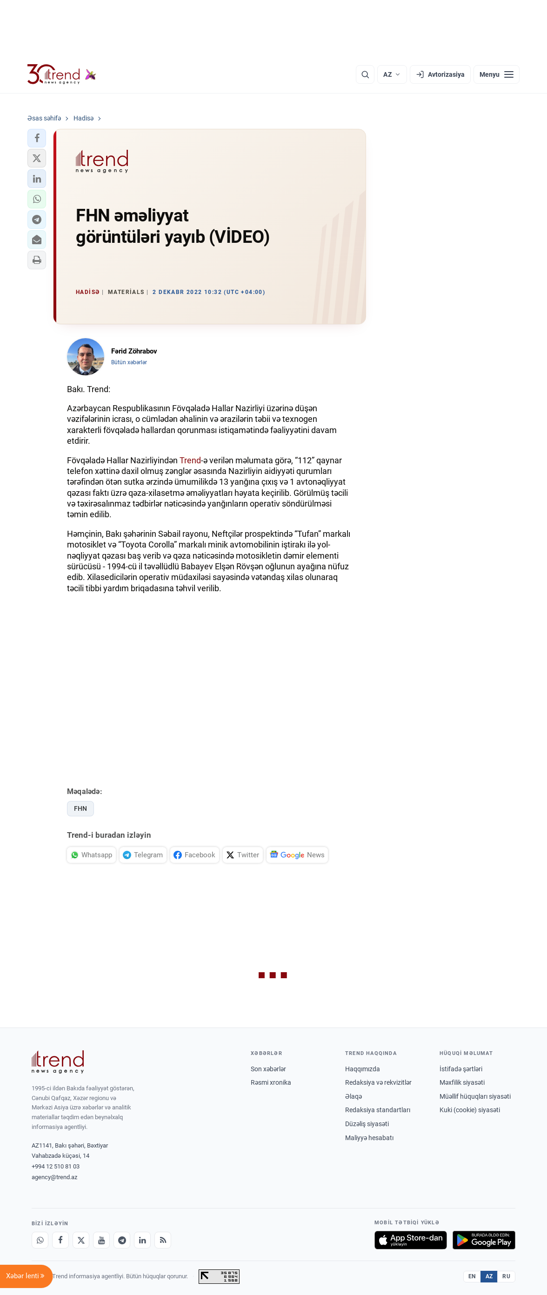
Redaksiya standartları (377, 1110)
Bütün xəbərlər (129, 362)
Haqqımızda (362, 1069)
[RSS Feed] (162, 1240)
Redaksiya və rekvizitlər (378, 1082)
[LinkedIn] (142, 1240)
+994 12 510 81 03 (56, 1166)
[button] (37, 138)
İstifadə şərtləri (461, 1069)
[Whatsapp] (40, 1240)
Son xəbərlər (268, 1069)
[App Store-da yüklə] (410, 1240)
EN (472, 1276)
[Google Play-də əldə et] (484, 1240)
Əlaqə (353, 1096)
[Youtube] (101, 1240)
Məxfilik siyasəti (462, 1082)
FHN (80, 808)
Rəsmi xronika (271, 1082)
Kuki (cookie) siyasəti (470, 1110)
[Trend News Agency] (58, 1062)
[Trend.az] (61, 74)
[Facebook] (60, 1240)
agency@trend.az (54, 1177)
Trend (190, 460)
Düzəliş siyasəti (367, 1124)
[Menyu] (497, 74)
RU (506, 1276)
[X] (81, 1240)
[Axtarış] (365, 74)
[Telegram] (121, 1240)
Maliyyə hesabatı (369, 1137)
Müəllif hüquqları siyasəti (475, 1096)
